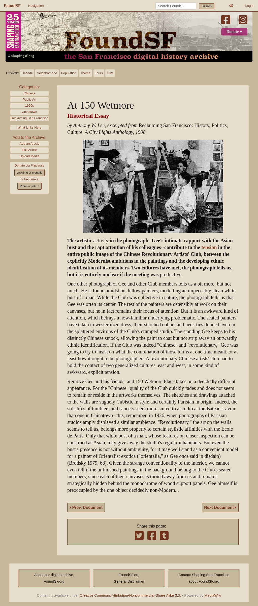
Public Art (29, 99)
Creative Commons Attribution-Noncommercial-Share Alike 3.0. (130, 595)
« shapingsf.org (21, 56)
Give (110, 73)
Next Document (220, 507)
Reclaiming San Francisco (29, 118)
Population (68, 73)
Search (207, 6)
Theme (85, 73)
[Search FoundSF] (175, 6)
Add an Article (30, 143)
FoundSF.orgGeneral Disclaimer (129, 578)
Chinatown (29, 112)
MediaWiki (212, 595)
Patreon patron (29, 186)
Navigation (36, 6)
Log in (249, 6)
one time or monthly (29, 172)
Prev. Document (86, 507)
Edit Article (29, 150)
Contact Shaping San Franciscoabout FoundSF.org (203, 578)
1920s (29, 105)
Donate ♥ (234, 31)
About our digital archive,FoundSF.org (54, 578)
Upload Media (30, 156)
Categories (29, 87)
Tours (99, 73)
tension (209, 247)
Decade (27, 73)
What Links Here (30, 127)
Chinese (30, 93)
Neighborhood (47, 73)
